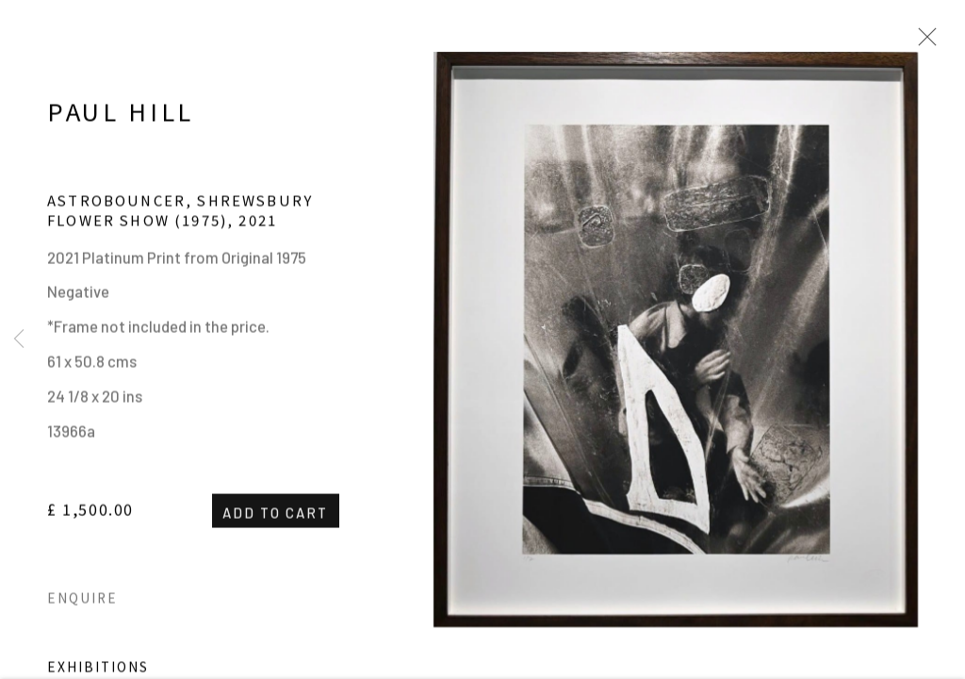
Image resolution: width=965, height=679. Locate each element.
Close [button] (922, 42)
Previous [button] (19, 339)
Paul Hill (120, 116)
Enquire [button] (82, 602)
